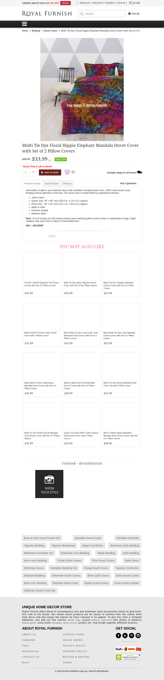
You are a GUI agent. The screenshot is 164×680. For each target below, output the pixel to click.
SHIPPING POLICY (75, 651)
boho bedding (131, 553)
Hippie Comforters (92, 545)
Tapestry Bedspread (63, 545)
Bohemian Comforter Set (38, 553)
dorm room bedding (35, 560)
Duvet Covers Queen (127, 583)
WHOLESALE (30, 651)
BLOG (26, 662)
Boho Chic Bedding (35, 583)
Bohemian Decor (34, 568)
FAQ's (26, 645)
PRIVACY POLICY (74, 645)
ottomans (57, 622)
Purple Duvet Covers (69, 560)
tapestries (107, 620)
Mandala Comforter (128, 538)
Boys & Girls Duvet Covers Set (42, 538)
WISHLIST (85, 3)
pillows (95, 620)
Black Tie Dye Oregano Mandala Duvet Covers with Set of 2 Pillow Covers (118, 285)
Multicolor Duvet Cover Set (39, 590)
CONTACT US (31, 657)
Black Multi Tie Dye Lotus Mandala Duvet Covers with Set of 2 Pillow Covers (119, 335)
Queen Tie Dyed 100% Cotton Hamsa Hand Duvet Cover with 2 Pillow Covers (81, 436)
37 (73, 172)
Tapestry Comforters (127, 568)
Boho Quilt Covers (98, 575)
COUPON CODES (74, 634)
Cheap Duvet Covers (96, 568)
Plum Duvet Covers (103, 560)
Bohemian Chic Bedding (75, 553)
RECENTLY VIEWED (103, 3)
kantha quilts (29, 622)
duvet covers (70, 622)
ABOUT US (29, 634)
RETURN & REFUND (76, 657)
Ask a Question (128, 183)
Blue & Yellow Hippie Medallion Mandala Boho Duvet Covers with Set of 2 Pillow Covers (120, 436)
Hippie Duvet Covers (96, 583)
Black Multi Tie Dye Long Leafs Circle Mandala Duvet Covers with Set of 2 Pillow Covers (81, 335)
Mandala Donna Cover (88, 538)
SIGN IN (121, 3)
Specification (52, 183)
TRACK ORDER (73, 640)
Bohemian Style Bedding (124, 545)
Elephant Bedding (34, 575)
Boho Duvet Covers (127, 575)
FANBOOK (28, 640)
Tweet (52, 236)
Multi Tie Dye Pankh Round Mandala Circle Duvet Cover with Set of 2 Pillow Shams (42, 436)
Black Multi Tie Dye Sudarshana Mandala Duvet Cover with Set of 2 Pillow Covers (40, 386)
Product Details (32, 183)
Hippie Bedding (106, 553)
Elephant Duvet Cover (65, 583)
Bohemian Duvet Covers (66, 575)
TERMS (67, 662)
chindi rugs (73, 620)
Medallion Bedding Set (64, 568)
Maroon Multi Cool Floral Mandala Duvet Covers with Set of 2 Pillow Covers (79, 386)
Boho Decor (132, 560)
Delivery (67, 183)
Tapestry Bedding (34, 545)
